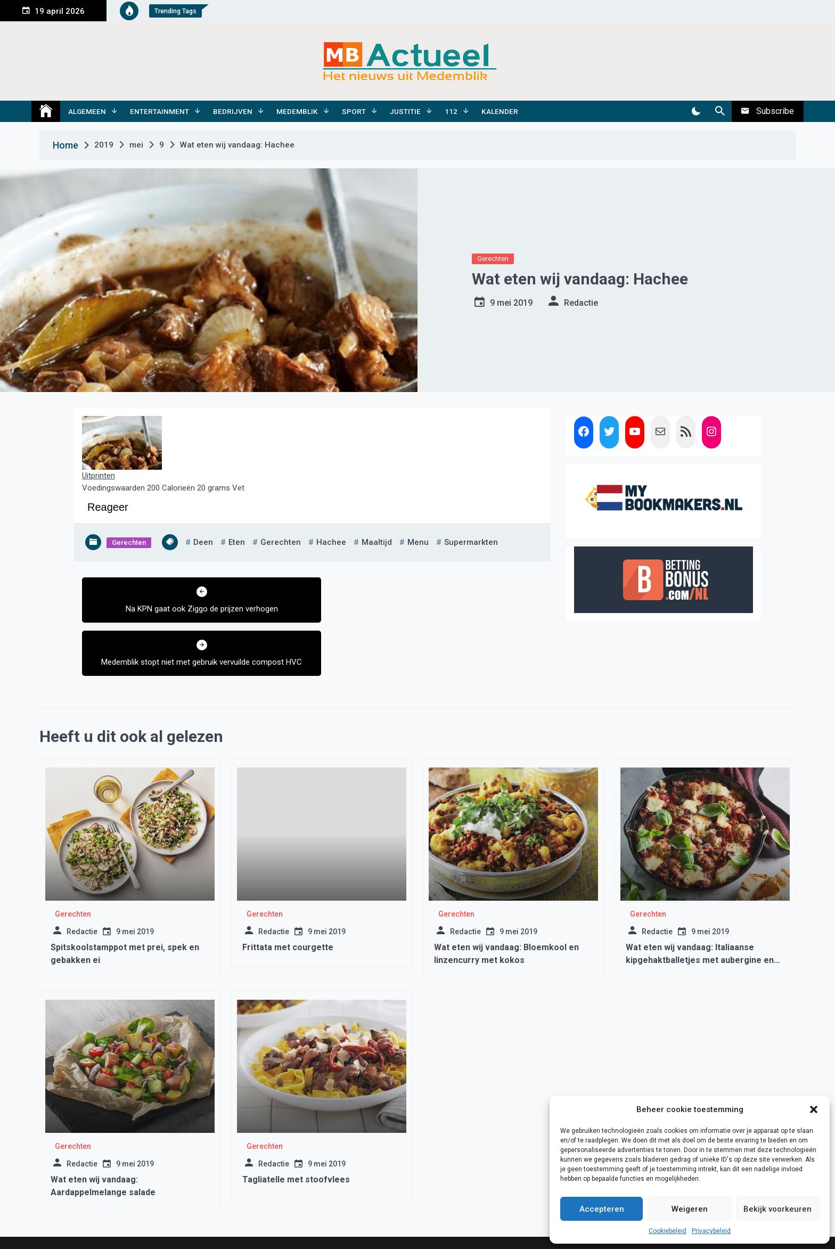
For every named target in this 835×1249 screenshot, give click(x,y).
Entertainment (159, 111)
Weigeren (690, 1209)
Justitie (405, 111)
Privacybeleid (711, 1231)
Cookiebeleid (667, 1231)
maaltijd (377, 542)
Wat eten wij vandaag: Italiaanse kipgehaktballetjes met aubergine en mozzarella (700, 919)
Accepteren (601, 1209)
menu (418, 542)
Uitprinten (98, 475)
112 (451, 111)
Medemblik (297, 111)
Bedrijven (232, 111)
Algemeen (87, 111)
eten (236, 542)
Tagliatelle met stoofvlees (296, 1138)
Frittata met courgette (287, 906)
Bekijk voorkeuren (777, 1209)
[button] (813, 1109)
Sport (354, 111)
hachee (331, 542)
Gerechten (493, 259)
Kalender (499, 111)
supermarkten (471, 542)
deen (203, 542)
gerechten (280, 542)
